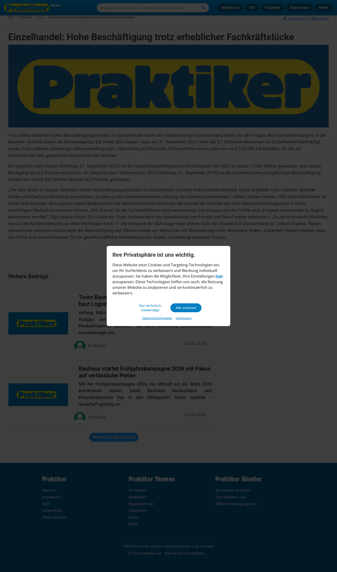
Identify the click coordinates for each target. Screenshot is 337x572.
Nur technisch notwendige (151, 308)
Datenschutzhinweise (157, 319)
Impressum (184, 319)
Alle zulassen (186, 307)
